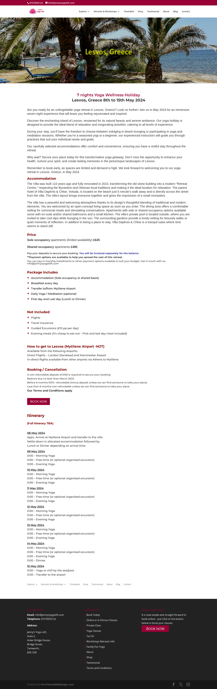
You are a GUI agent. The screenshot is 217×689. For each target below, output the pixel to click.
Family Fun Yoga (95, 646)
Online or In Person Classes (102, 620)
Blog (175, 11)
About (166, 11)
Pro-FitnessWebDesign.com (57, 684)
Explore (83, 11)
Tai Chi (90, 636)
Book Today (93, 615)
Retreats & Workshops (105, 11)
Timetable (129, 11)
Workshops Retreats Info (100, 641)
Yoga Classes (93, 631)
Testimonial (153, 11)
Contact (186, 11)
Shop (140, 11)
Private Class (93, 625)
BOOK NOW (38, 401)
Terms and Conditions (99, 668)
